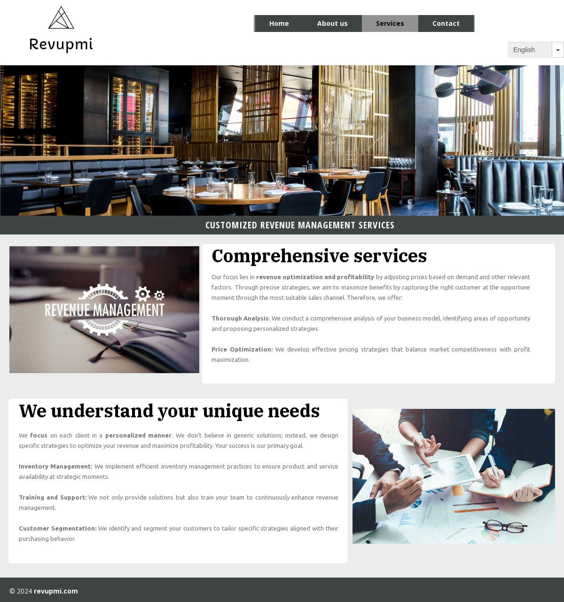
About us (332, 23)
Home (279, 23)
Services (390, 23)
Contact (446, 23)
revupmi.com (56, 590)
